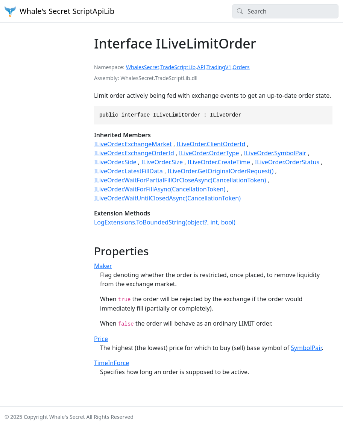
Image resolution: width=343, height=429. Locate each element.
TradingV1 (218, 67)
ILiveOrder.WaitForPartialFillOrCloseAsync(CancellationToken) (180, 180)
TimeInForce (111, 363)
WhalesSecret (142, 67)
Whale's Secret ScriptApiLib (59, 11)
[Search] (285, 11)
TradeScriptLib (178, 67)
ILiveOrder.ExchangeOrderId (134, 153)
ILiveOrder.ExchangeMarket (133, 144)
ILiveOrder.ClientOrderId (210, 144)
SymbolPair (306, 348)
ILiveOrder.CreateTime (219, 162)
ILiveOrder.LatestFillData (128, 171)
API (201, 67)
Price (101, 339)
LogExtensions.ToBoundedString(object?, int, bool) (164, 222)
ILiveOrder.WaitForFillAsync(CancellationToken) (159, 189)
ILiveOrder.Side (115, 162)
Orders (240, 67)
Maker (103, 266)
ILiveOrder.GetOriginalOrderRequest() (220, 171)
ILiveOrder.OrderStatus (287, 162)
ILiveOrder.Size (162, 162)
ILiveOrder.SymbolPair (275, 153)
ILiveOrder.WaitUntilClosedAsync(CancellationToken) (167, 198)
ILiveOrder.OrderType (209, 153)
